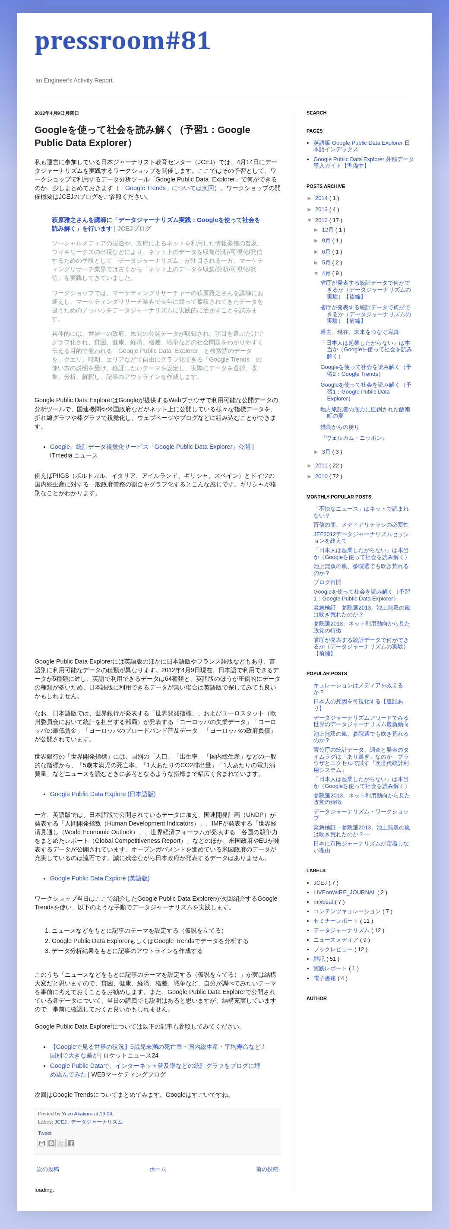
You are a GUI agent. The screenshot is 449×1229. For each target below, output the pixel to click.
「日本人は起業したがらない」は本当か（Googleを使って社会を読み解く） (366, 349)
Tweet (44, 1133)
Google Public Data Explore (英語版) (100, 878)
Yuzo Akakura (78, 1113)
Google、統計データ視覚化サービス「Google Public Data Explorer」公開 (150, 446)
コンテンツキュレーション (348, 911)
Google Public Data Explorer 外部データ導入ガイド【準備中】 (363, 162)
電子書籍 (325, 978)
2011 (322, 465)
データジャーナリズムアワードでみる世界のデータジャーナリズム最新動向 (361, 721)
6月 (327, 251)
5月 (327, 262)
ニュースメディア (336, 940)
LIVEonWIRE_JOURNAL (345, 892)
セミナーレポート (336, 921)
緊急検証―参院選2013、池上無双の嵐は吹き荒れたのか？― (361, 611)
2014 (322, 198)
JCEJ (61, 1121)
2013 (322, 209)
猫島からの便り (340, 427)
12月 (328, 229)
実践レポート (331, 968)
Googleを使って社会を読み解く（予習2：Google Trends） (365, 370)
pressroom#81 (123, 42)
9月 (327, 240)
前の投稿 (267, 1169)
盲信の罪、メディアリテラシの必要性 (361, 524)
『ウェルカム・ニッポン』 (354, 438)
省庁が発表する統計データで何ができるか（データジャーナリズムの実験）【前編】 (365, 314)
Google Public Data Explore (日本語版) (103, 794)
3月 (327, 451)
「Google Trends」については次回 (166, 187)
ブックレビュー (333, 949)
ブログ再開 (327, 582)
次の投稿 (48, 1169)
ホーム (157, 1169)
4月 (327, 273)
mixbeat (324, 902)
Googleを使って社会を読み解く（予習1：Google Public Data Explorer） (365, 391)
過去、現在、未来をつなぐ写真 (359, 332)
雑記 (319, 959)
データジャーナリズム (97, 1121)
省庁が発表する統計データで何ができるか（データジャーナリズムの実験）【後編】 (365, 289)
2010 (322, 476)
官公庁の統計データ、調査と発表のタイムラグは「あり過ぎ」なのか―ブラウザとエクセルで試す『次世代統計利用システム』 (361, 759)
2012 (322, 220)
